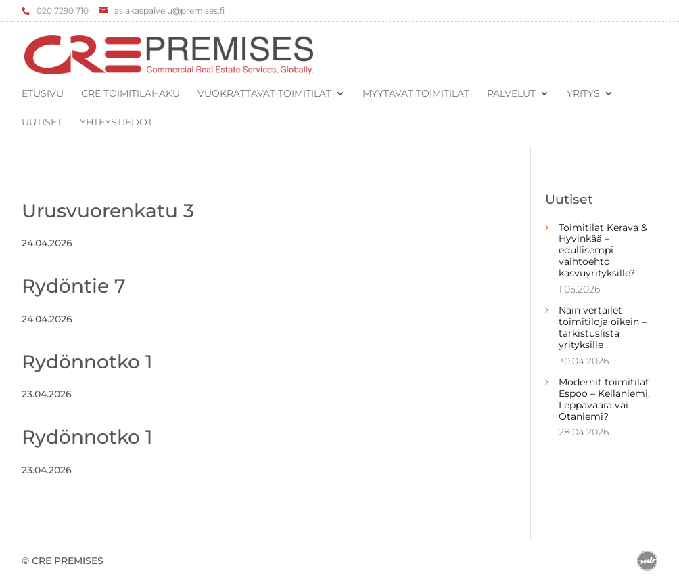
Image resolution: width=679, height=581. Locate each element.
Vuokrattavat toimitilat (264, 94)
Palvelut (511, 94)
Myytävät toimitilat (415, 94)
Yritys (583, 94)
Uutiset (42, 122)
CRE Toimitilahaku (130, 94)
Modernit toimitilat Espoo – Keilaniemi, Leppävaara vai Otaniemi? (604, 399)
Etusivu (43, 94)
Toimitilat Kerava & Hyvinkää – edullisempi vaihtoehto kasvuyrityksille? (603, 250)
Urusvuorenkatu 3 (108, 210)
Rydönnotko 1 (87, 361)
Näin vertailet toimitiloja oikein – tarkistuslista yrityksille (603, 327)
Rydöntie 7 (74, 285)
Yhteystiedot (116, 122)
